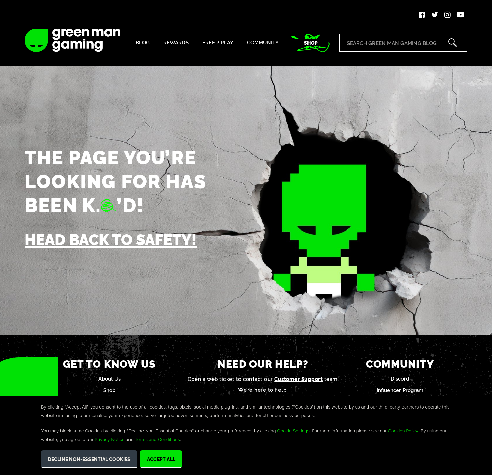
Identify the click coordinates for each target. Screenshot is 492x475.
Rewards (176, 42)
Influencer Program (400, 390)
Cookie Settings (293, 430)
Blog (143, 42)
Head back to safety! (111, 238)
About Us (109, 378)
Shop (311, 42)
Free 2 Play (217, 42)
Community (263, 42)
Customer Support (298, 378)
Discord (400, 378)
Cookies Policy (403, 430)
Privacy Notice (109, 439)
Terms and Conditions (157, 439)
